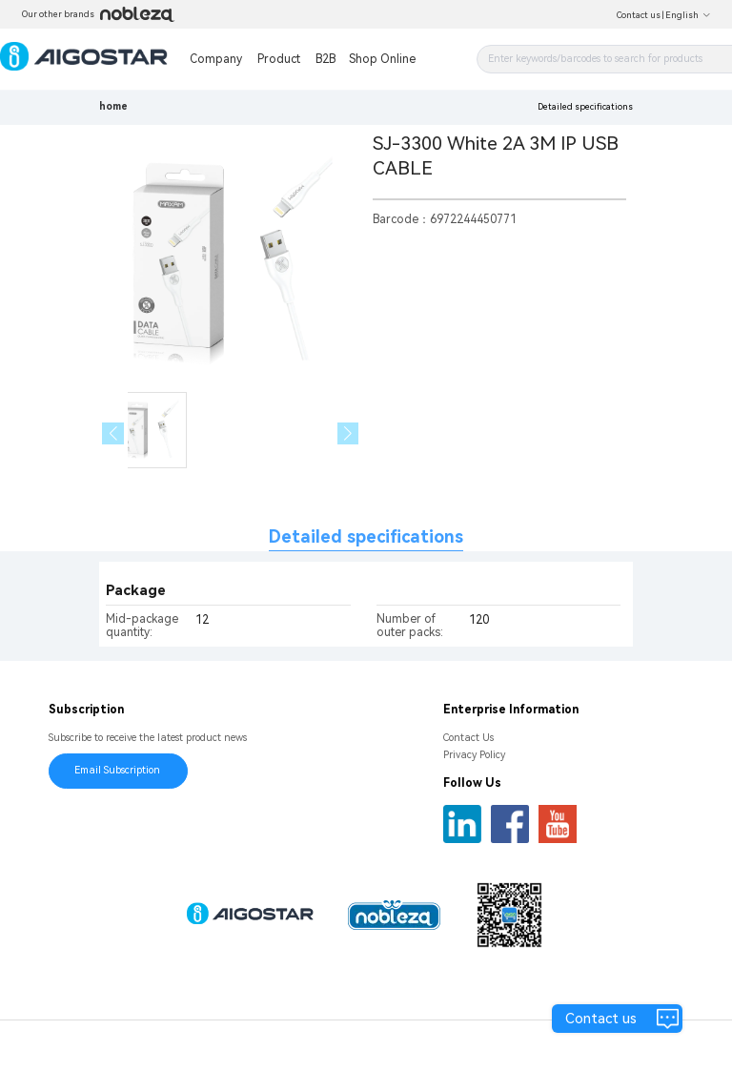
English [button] (688, 15)
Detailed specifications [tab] (366, 536)
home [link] (113, 106)
